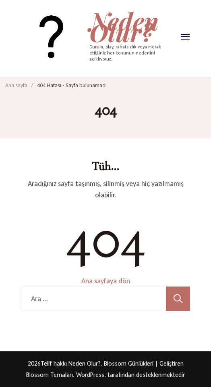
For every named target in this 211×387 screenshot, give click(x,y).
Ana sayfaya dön (105, 280)
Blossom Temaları (49, 375)
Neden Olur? (124, 26)
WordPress (90, 375)
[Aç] (185, 37)
